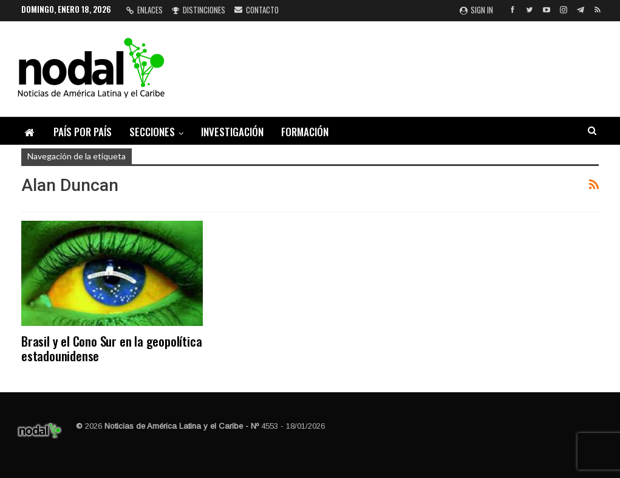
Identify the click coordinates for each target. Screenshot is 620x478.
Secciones (152, 131)
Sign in (476, 10)
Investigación (232, 131)
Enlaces (144, 10)
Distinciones (198, 10)
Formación (305, 131)
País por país (82, 131)
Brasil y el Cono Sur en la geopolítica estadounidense (111, 348)
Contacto (256, 10)
